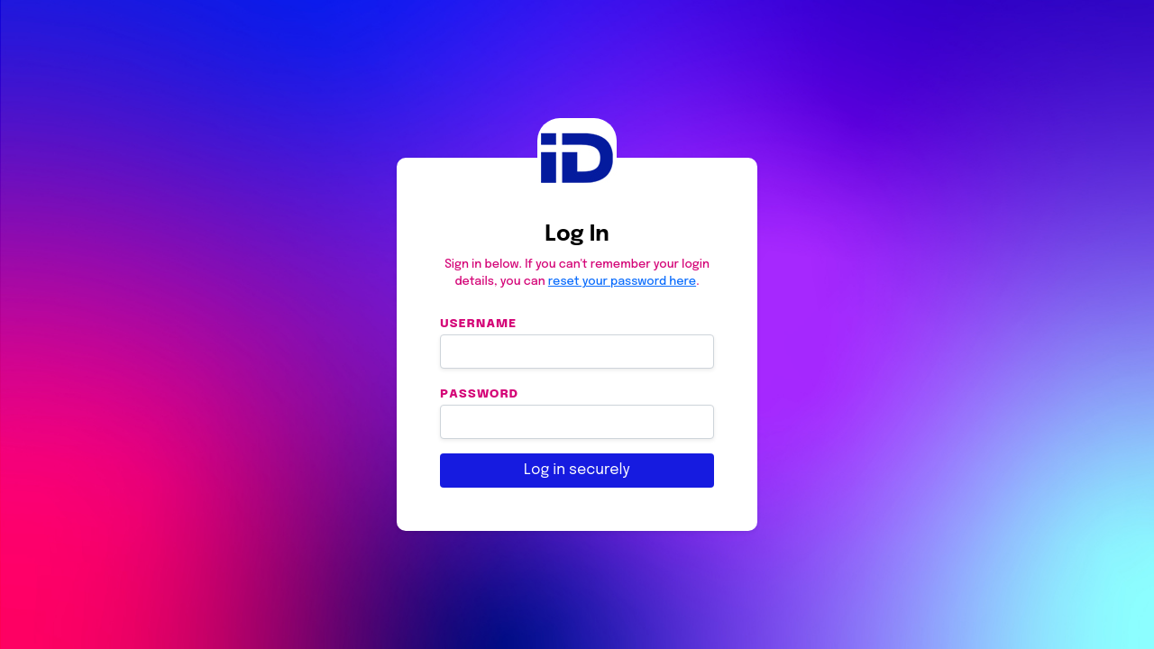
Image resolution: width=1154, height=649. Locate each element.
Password (479, 393)
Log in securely (577, 470)
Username (478, 323)
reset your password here (622, 282)
